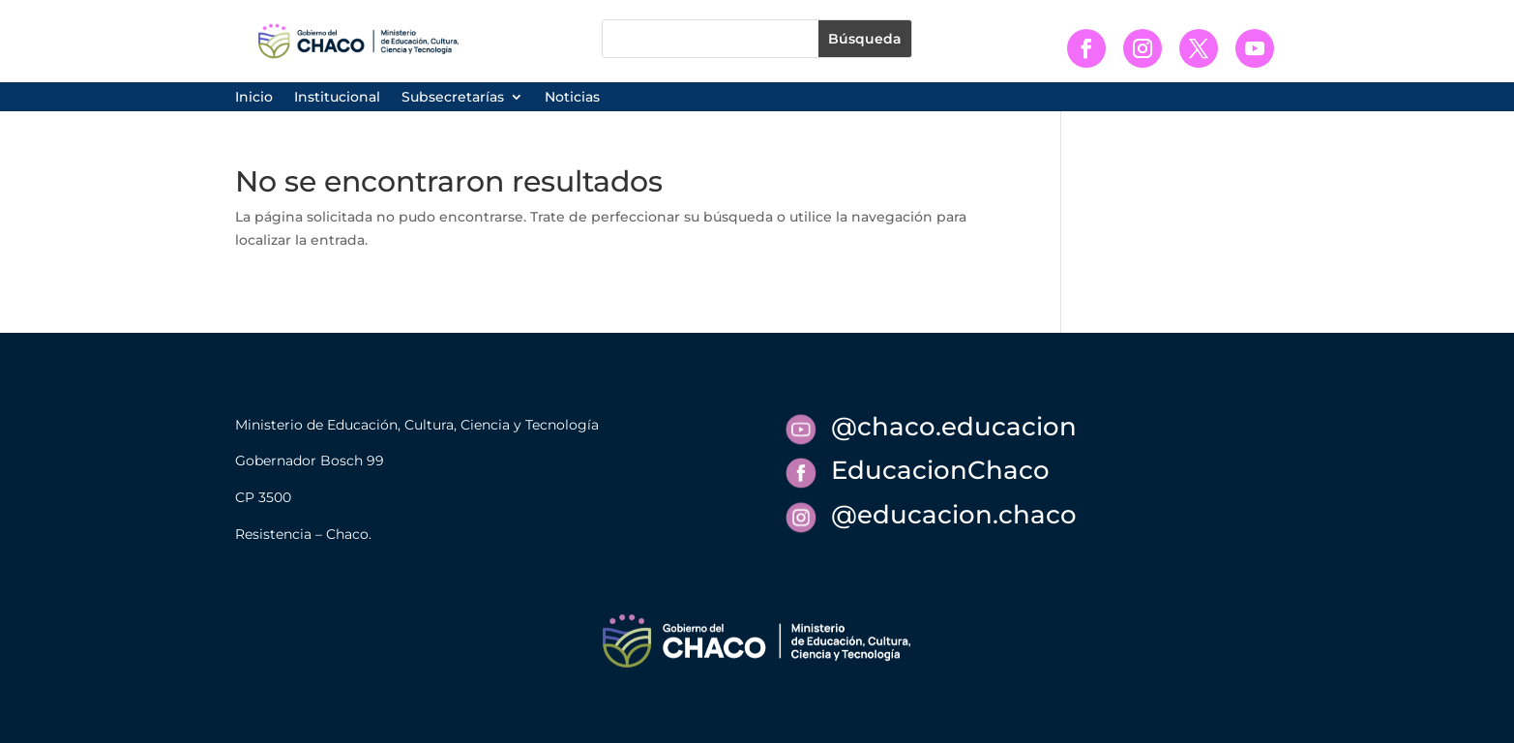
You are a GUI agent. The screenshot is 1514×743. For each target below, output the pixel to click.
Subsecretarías (452, 97)
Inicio (254, 97)
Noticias (572, 97)
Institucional (337, 97)
